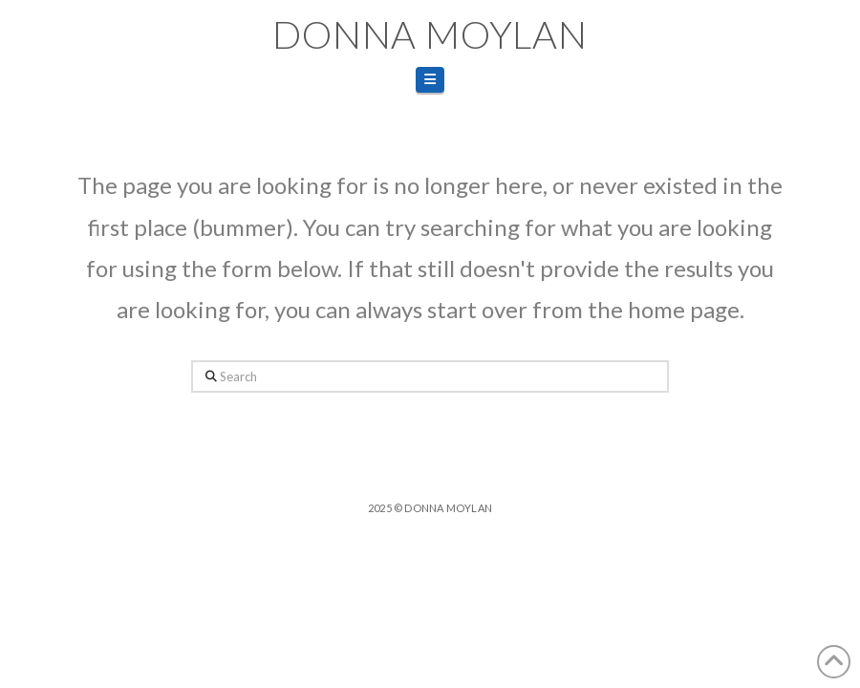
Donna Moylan (430, 34)
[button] (430, 80)
